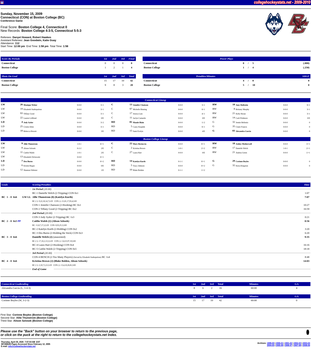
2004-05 (270, 345)
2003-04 (306, 343)
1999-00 (270, 343)
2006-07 (288, 345)
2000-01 (279, 343)
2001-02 (288, 343)
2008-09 (306, 345)
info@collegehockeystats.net (22, 346)
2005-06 (279, 345)
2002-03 (297, 343)
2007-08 (297, 345)
